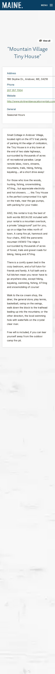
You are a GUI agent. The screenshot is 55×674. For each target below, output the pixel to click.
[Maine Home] (12, 5)
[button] (27, 27)
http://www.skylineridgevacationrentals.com (31, 101)
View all (46, 41)
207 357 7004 (15, 90)
